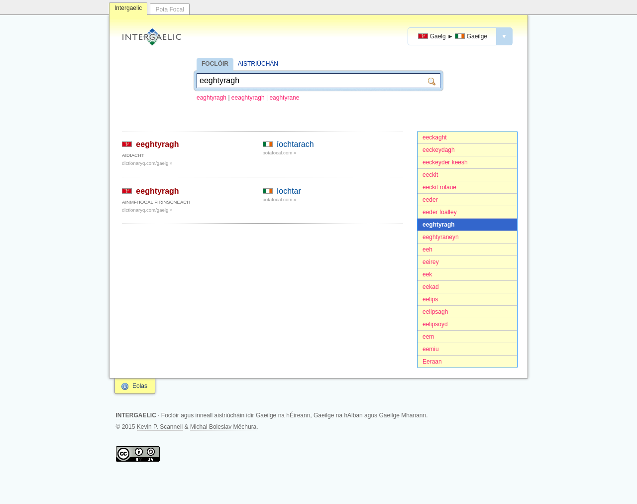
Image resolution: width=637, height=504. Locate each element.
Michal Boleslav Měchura (223, 426)
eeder (430, 199)
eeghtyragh (439, 224)
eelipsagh (435, 311)
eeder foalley (440, 212)
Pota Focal (169, 9)
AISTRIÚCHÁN (258, 63)
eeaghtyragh (248, 97)
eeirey (431, 261)
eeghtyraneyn (441, 237)
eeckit (430, 174)
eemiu (431, 349)
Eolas (139, 385)
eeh (427, 249)
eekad (431, 286)
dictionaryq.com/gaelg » (147, 163)
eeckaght (435, 137)
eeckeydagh (439, 149)
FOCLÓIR (215, 63)
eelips (430, 299)
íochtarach (295, 144)
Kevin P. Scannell (160, 426)
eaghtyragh (211, 97)
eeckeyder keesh (445, 162)
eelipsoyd (435, 324)
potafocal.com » (280, 152)
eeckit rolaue (439, 187)
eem (428, 336)
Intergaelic (128, 7)
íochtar (289, 191)
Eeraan (432, 361)
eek (427, 274)
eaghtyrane (284, 97)
